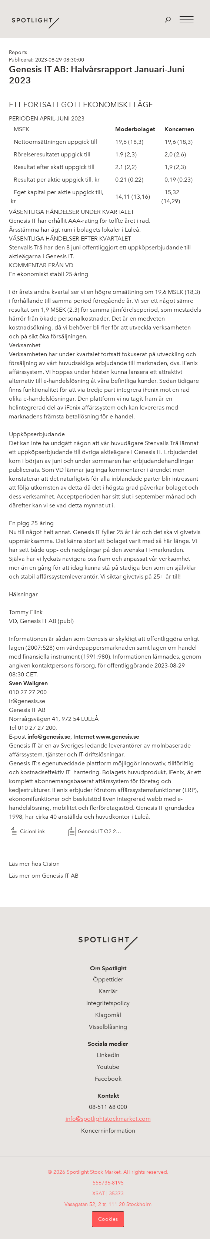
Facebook (108, 1078)
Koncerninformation (108, 1130)
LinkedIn (108, 1055)
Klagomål (108, 1014)
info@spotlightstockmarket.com (108, 1118)
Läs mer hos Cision (34, 863)
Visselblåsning (108, 1026)
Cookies (108, 1219)
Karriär (108, 991)
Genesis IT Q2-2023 (100, 831)
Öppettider (108, 979)
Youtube (108, 1066)
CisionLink (32, 831)
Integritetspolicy (108, 1003)
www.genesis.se (117, 736)
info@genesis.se (48, 736)
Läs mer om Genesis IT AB (44, 875)
